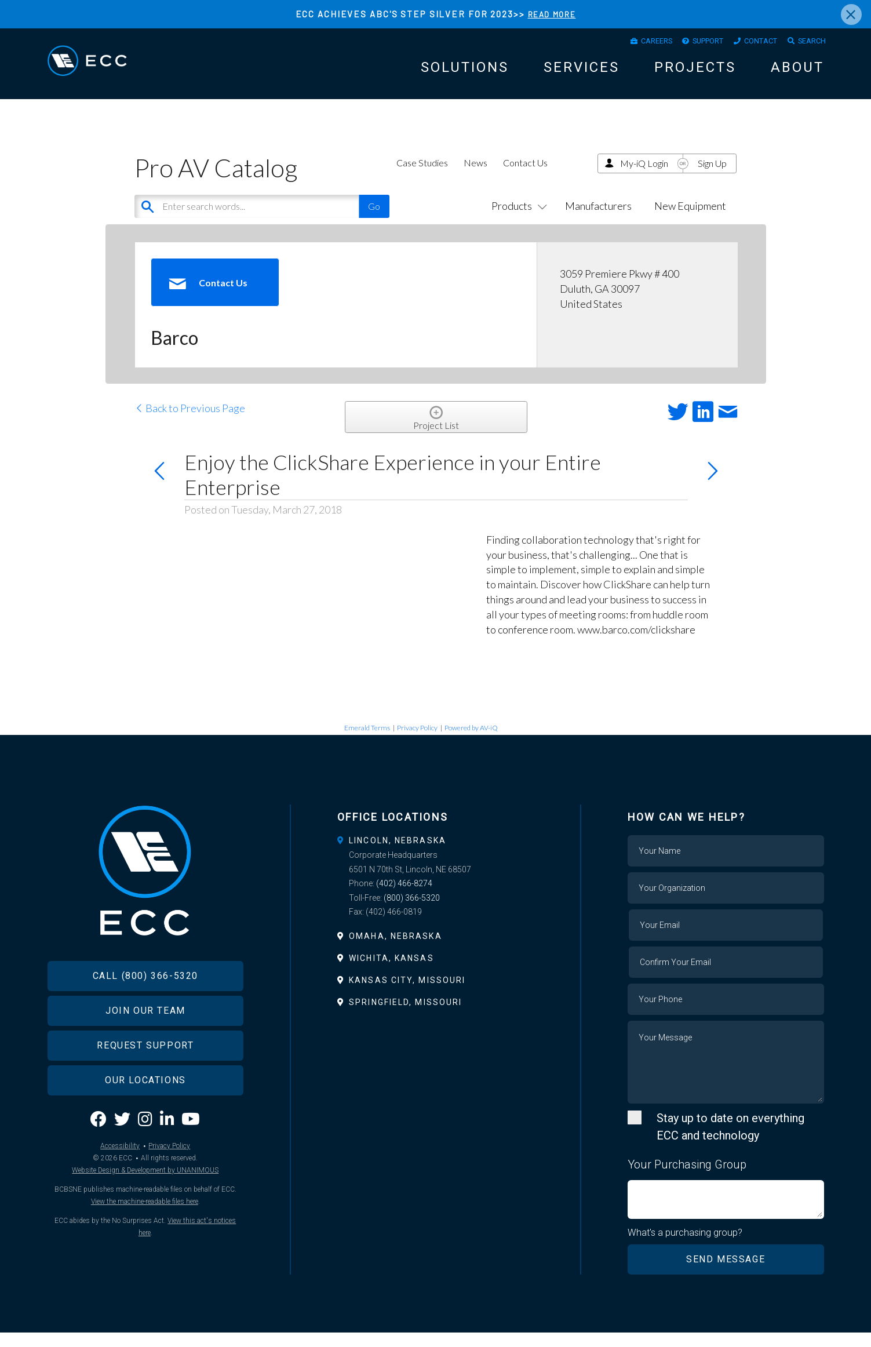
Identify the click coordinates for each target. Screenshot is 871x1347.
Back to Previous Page (189, 422)
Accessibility (120, 1182)
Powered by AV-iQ (471, 741)
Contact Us (525, 175)
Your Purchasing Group (687, 1178)
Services (581, 72)
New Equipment (690, 219)
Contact (749, 43)
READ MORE (552, 14)
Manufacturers (598, 219)
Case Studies (422, 175)
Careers (628, 43)
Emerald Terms (367, 741)
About (797, 72)
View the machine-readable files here (144, 1237)
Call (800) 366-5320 (145, 1011)
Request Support (145, 1080)
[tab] (435, 854)
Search (808, 43)
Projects (695, 72)
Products (516, 219)
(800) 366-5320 (412, 911)
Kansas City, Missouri (407, 994)
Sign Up (712, 176)
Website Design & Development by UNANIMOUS (145, 1206)
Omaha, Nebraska (395, 950)
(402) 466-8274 (404, 897)
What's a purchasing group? (686, 1247)
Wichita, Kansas (391, 972)
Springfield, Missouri (405, 1016)
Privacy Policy (417, 741)
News (475, 175)
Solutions (465, 72)
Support (688, 43)
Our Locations (145, 1115)
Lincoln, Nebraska (397, 854)
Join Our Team (145, 1045)
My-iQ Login (644, 176)
